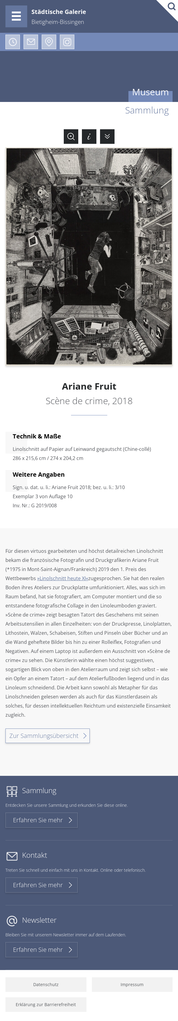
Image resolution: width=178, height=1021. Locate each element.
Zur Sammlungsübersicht (44, 736)
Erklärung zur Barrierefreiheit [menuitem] (46, 1004)
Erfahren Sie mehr (38, 820)
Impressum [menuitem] (132, 984)
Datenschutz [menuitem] (46, 984)
